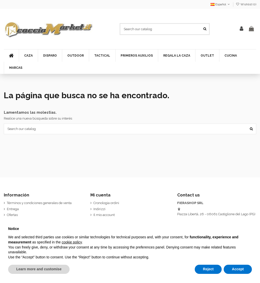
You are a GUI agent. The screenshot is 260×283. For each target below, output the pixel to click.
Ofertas (12, 215)
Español (220, 4)
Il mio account (104, 215)
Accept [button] (238, 269)
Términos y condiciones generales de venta (39, 203)
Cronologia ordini (106, 203)
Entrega (13, 209)
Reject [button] (208, 269)
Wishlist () (246, 4)
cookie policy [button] (72, 242)
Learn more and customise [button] (38, 269)
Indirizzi (99, 209)
